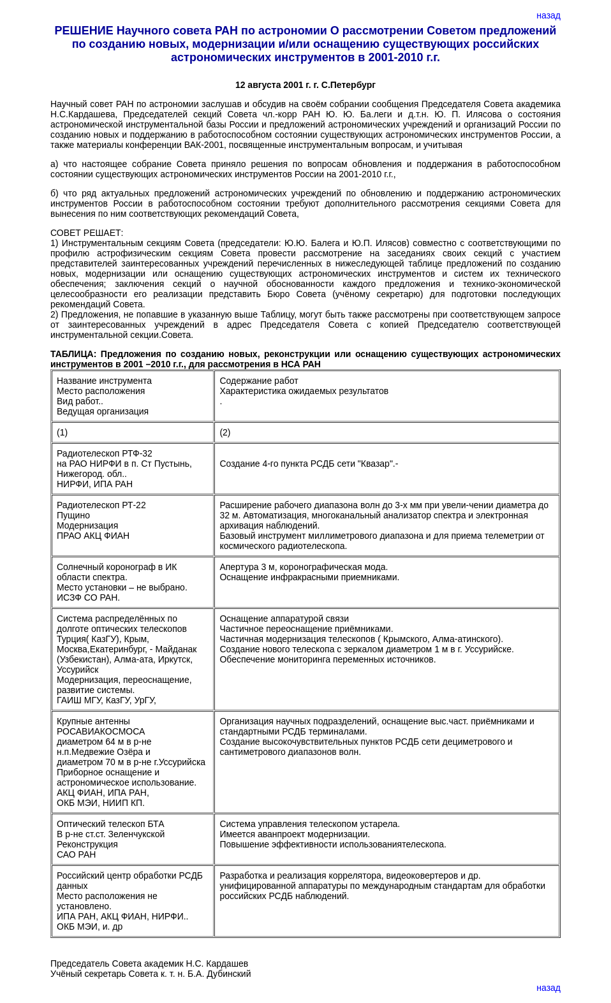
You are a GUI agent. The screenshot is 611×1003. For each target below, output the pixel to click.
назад (548, 15)
